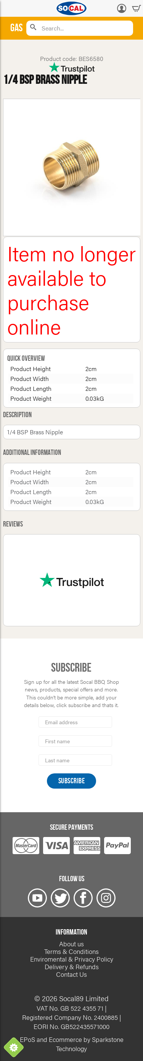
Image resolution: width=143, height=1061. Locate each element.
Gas (16, 28)
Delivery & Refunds (72, 966)
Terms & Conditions (71, 951)
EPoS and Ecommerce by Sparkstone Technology (72, 1044)
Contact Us (71, 974)
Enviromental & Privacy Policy (71, 958)
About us (71, 943)
